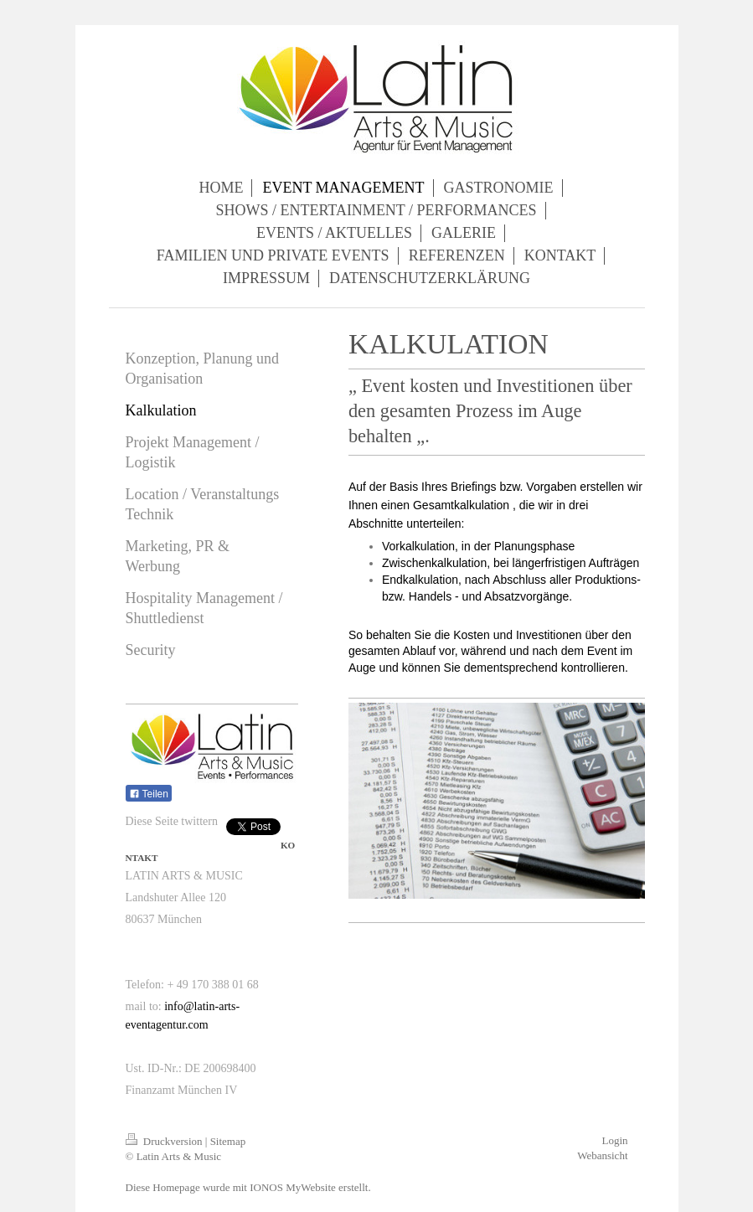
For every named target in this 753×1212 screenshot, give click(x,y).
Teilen (148, 794)
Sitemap (228, 1141)
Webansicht (602, 1155)
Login (614, 1140)
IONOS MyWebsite (293, 1187)
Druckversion (165, 1141)
